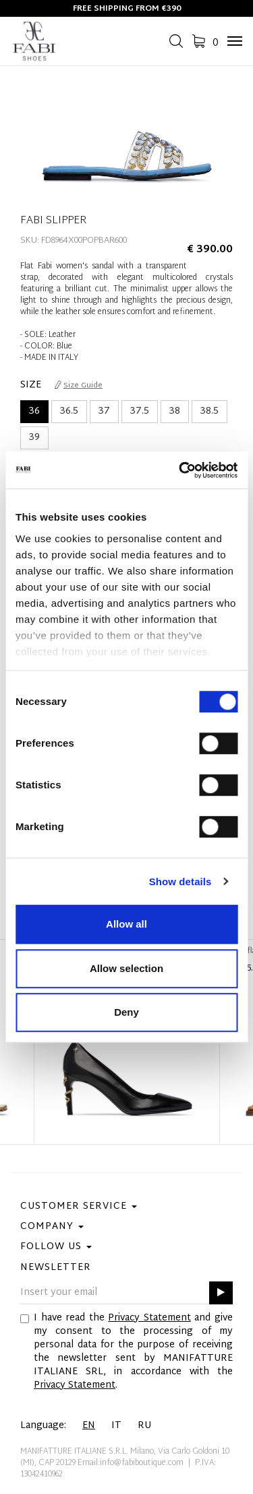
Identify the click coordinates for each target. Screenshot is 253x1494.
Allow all (126, 924)
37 (104, 411)
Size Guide (79, 385)
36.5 (69, 411)
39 (34, 437)
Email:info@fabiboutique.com (131, 1463)
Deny (126, 1012)
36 (34, 411)
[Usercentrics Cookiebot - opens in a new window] (180, 470)
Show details (180, 881)
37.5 (139, 411)
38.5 (209, 411)
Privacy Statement (149, 1318)
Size (30, 385)
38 (174, 411)
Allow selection (126, 968)
